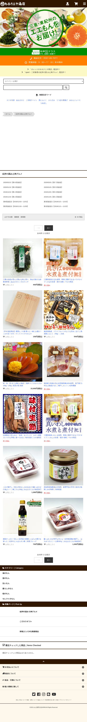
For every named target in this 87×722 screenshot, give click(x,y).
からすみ (51, 100)
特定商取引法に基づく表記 (51, 700)
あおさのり (20, 100)
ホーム (8, 114)
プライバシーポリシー (65, 700)
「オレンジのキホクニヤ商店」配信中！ (43, 69)
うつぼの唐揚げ (62, 100)
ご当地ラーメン (31, 100)
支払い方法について (21, 700)
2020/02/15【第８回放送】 (12, 182)
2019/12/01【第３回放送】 (53, 192)
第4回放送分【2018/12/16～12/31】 (16, 202)
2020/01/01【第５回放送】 (53, 187)
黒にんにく (43, 100)
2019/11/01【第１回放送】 (53, 197)
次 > (48, 228)
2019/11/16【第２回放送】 (12, 197)
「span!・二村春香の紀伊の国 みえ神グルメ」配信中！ (43, 72)
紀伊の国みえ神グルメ (24, 114)
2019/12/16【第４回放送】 (12, 192)
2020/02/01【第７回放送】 (53, 182)
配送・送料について (32, 700)
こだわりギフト (26, 621)
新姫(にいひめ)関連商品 (29, 631)
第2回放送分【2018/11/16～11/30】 (16, 206)
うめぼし (43, 103)
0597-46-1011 (51, 58)
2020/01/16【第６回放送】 (12, 187)
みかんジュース (74, 100)
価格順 (16, 217)
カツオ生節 (11, 100)
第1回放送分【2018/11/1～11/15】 (56, 206)
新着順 (23, 217)
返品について (41, 700)
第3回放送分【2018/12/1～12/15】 (56, 202)
